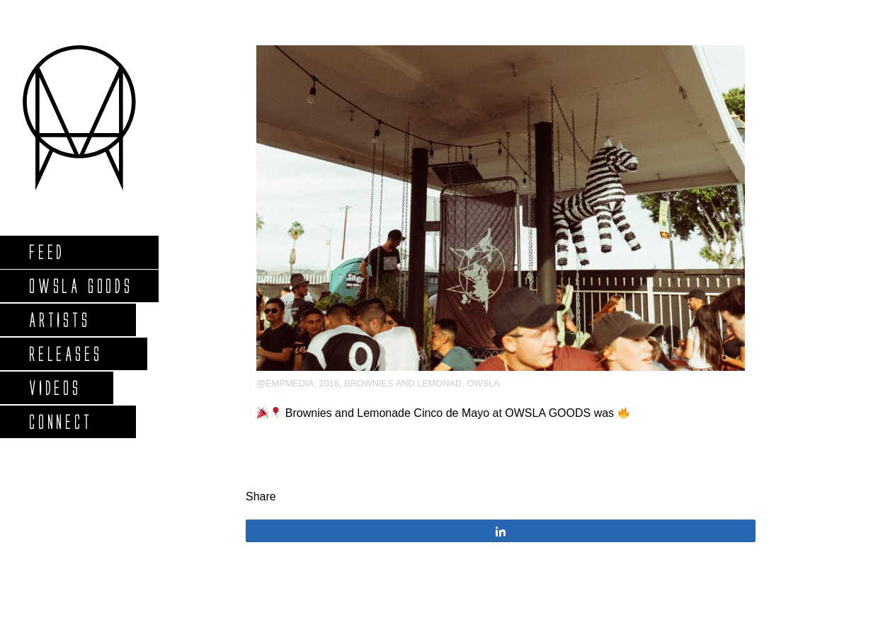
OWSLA (483, 383)
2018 (328, 383)
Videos (54, 387)
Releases (64, 353)
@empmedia (285, 383)
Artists (59, 319)
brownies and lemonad (403, 383)
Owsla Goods (80, 285)
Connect (60, 421)
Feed (46, 251)
